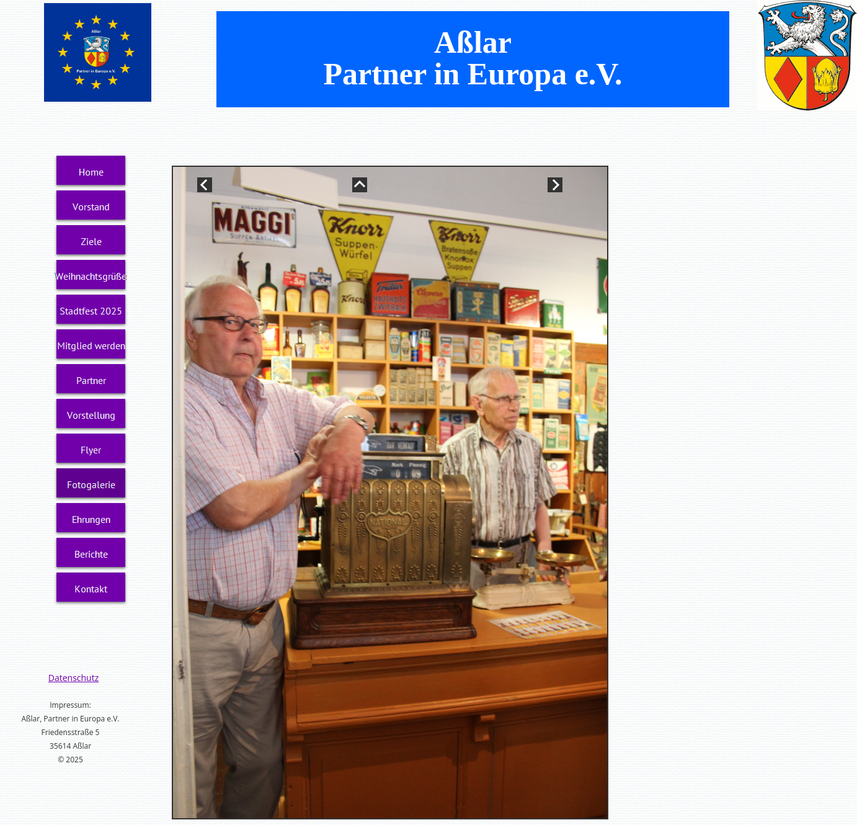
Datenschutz (73, 678)
